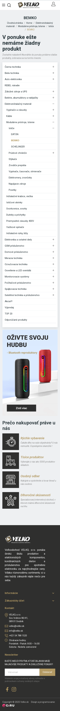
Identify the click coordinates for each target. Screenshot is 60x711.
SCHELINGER (18, 146)
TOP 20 (8, 313)
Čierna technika (13, 66)
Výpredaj (9, 307)
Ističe (11, 128)
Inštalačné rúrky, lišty (17, 233)
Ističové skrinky (14, 202)
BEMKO (15, 140)
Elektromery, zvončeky (20, 177)
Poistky (12, 190)
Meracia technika (13, 258)
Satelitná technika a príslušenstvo (22, 295)
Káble (9, 116)
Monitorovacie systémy (17, 276)
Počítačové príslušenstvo (18, 282)
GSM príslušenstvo (14, 245)
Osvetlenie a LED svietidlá (18, 270)
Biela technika (12, 73)
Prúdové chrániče (18, 153)
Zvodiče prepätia (17, 165)
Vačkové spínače (15, 227)
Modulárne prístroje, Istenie (20, 122)
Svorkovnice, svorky (16, 208)
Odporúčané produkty (16, 319)
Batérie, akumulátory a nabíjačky (21, 97)
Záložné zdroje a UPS (16, 91)
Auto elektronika (13, 79)
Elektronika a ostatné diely (18, 239)
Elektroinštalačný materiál (18, 103)
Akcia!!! (8, 301)
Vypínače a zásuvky (16, 110)
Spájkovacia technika (15, 289)
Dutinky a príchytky (15, 214)
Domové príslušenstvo (16, 252)
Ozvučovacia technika (16, 264)
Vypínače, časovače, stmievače (25, 171)
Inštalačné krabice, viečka (19, 196)
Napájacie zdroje (17, 183)
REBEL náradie (12, 85)
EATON (14, 134)
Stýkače (13, 159)
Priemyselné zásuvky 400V (20, 221)
